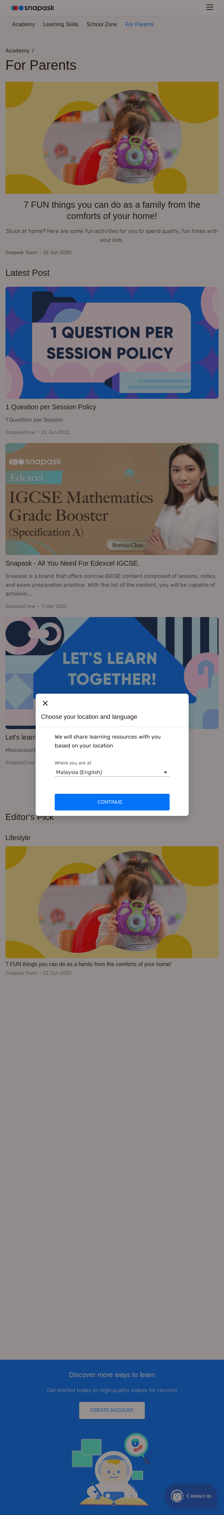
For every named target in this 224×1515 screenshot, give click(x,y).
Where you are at (73, 763)
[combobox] (56, 772)
